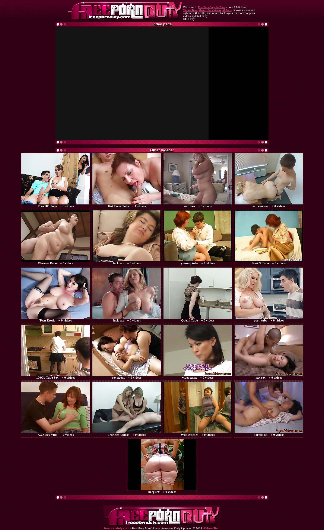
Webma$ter (211, 528)
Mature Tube (190, 10)
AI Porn (226, 10)
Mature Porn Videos (210, 10)
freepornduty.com (116, 528)
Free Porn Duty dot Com (211, 7)
